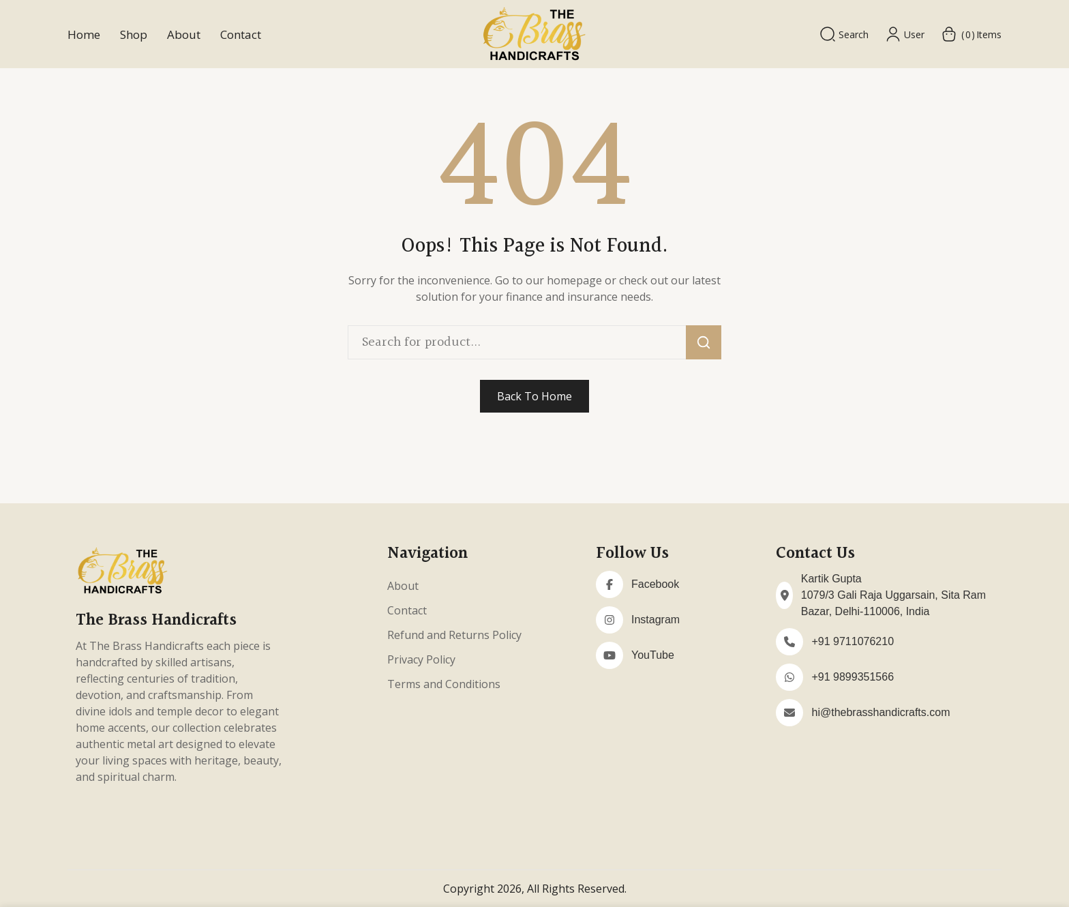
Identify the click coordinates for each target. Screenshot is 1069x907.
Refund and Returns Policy (454, 634)
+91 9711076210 (852, 641)
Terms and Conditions (443, 684)
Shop (133, 34)
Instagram (655, 619)
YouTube (652, 655)
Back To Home (534, 396)
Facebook (655, 584)
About (183, 34)
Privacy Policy (421, 659)
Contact (240, 34)
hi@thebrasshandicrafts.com (880, 712)
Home (83, 34)
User (904, 34)
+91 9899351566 (852, 677)
